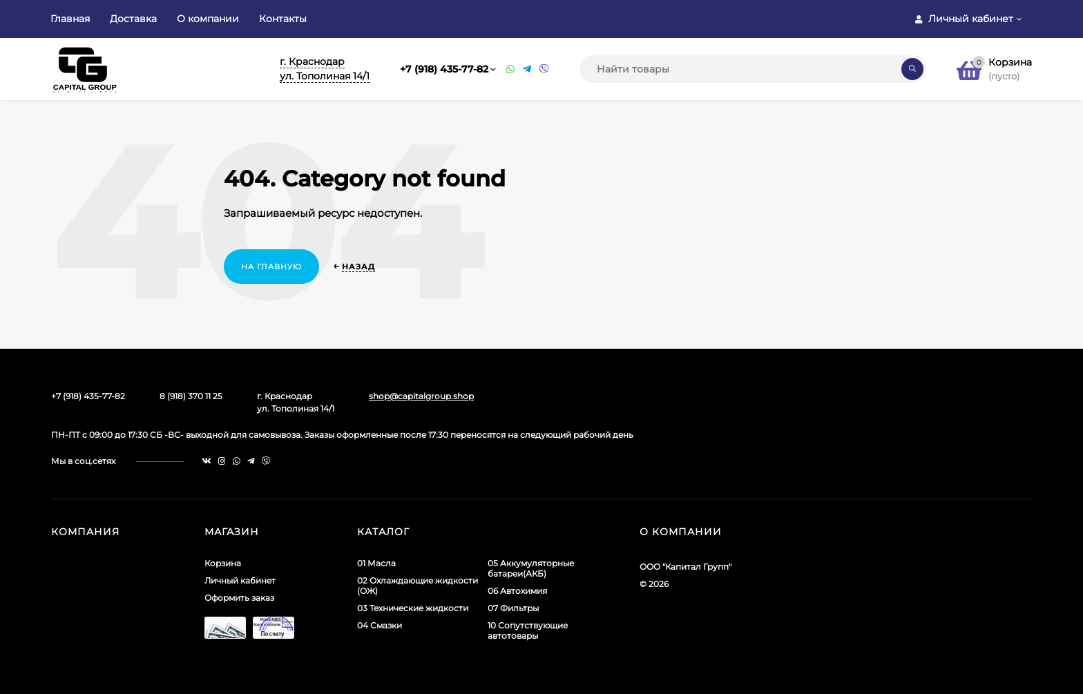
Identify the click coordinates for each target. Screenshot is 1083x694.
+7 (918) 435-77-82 (444, 69)
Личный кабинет (240, 580)
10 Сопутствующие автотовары (528, 630)
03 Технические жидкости (412, 608)
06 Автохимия (517, 591)
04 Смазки (379, 625)
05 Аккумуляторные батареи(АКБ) (531, 568)
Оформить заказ (239, 597)
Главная (70, 18)
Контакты (283, 18)
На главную (271, 266)
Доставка (133, 18)
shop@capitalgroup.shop (421, 396)
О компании (208, 18)
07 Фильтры (513, 608)
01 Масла (376, 563)
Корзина (222, 563)
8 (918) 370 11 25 (191, 396)
